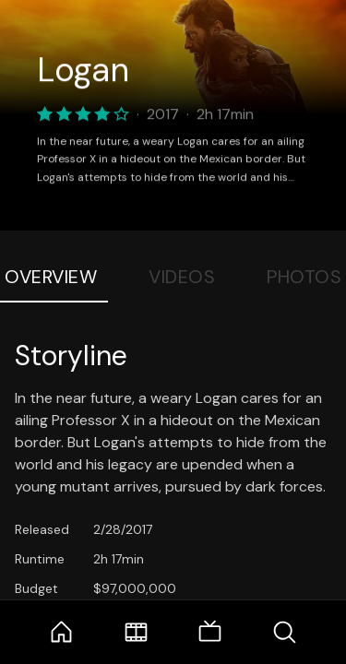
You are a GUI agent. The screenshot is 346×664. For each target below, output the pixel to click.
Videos (182, 277)
